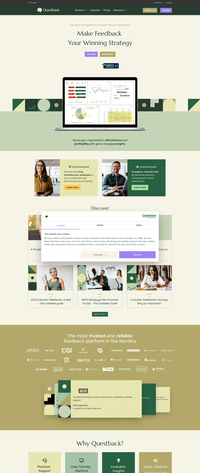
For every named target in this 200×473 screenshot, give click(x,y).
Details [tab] (100, 225)
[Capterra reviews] (110, 66)
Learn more (72, 187)
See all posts (100, 314)
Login (168, 2)
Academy (158, 2)
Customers (95, 10)
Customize (99, 255)
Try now (166, 10)
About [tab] (139, 225)
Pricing (106, 10)
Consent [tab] (61, 225)
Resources (119, 10)
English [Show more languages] (33, 2)
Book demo (107, 54)
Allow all (137, 255)
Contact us (150, 10)
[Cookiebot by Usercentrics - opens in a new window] (144, 216)
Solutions (81, 10)
